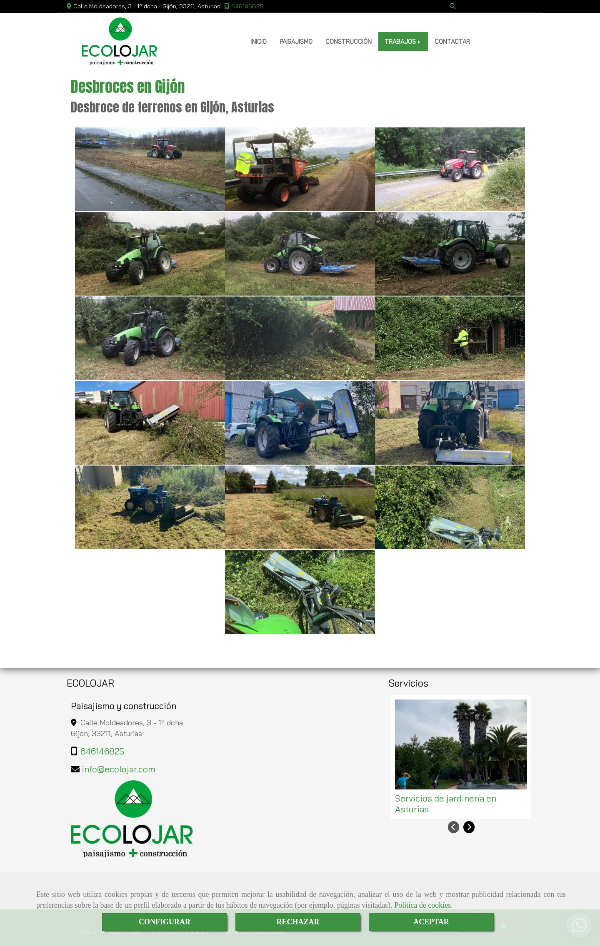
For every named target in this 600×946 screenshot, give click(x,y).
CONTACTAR (452, 41)
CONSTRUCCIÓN (348, 41)
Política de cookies (422, 905)
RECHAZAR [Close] (297, 922)
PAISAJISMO (296, 41)
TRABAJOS (403, 41)
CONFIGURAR (164, 922)
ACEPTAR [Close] (431, 922)
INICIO (258, 41)
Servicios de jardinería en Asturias (445, 803)
